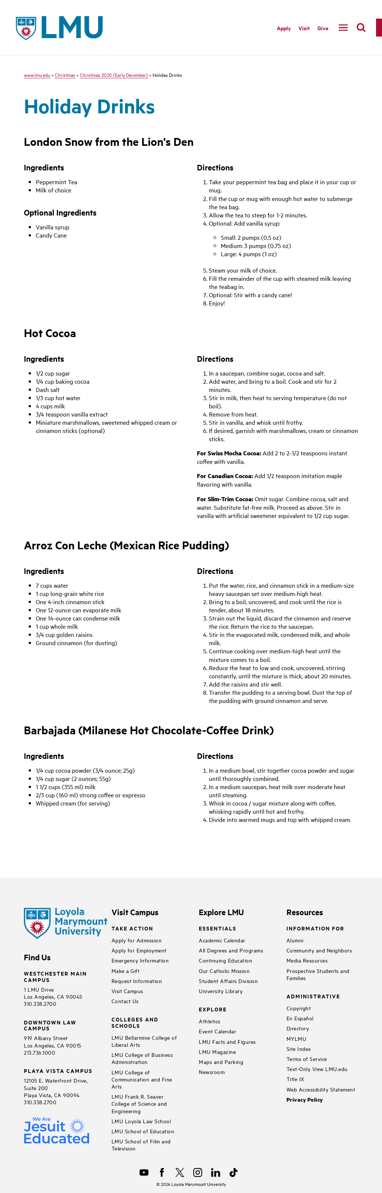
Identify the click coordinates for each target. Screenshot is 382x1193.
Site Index (298, 1048)
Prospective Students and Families (318, 974)
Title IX (295, 1078)
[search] (361, 28)
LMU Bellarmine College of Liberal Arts (144, 1041)
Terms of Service (306, 1058)
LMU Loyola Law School (141, 1120)
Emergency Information (140, 960)
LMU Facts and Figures (227, 1041)
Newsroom (212, 1071)
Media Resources (307, 960)
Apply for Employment (139, 950)
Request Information (137, 980)
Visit (304, 28)
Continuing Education (225, 960)
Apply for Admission (137, 940)
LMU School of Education (143, 1130)
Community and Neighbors (319, 950)
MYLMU (296, 1038)
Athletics (209, 1020)
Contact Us (125, 1000)
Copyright (298, 1007)
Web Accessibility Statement (321, 1089)
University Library (220, 990)
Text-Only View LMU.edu (317, 1068)
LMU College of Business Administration (142, 1058)
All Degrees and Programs (231, 950)
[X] (180, 1172)
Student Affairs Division (228, 980)
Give (322, 28)
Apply (284, 28)
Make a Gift (126, 970)
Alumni (295, 940)
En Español (300, 1017)
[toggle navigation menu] (343, 28)
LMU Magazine (217, 1051)
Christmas (65, 74)
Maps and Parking (221, 1061)
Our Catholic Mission (224, 970)
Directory (297, 1028)
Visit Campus (127, 990)
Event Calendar (217, 1031)
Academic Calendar (222, 940)
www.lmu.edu (37, 74)
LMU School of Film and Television (141, 1144)
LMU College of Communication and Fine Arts (142, 1079)
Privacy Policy (304, 1099)
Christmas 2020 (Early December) (114, 74)
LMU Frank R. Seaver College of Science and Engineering (139, 1103)
